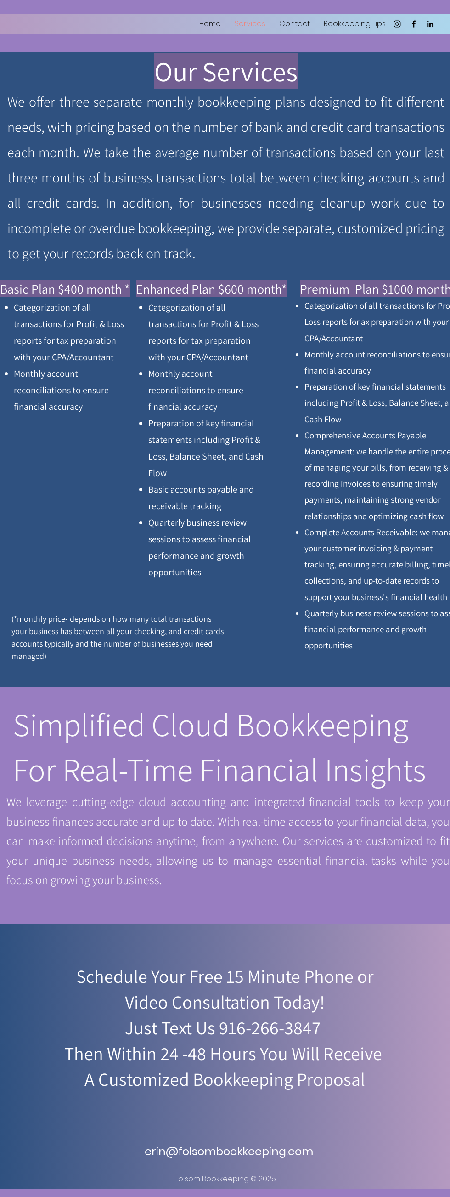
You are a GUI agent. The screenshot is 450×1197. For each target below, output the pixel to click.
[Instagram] (397, 23)
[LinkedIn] (430, 23)
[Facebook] (413, 23)
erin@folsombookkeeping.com (229, 1151)
